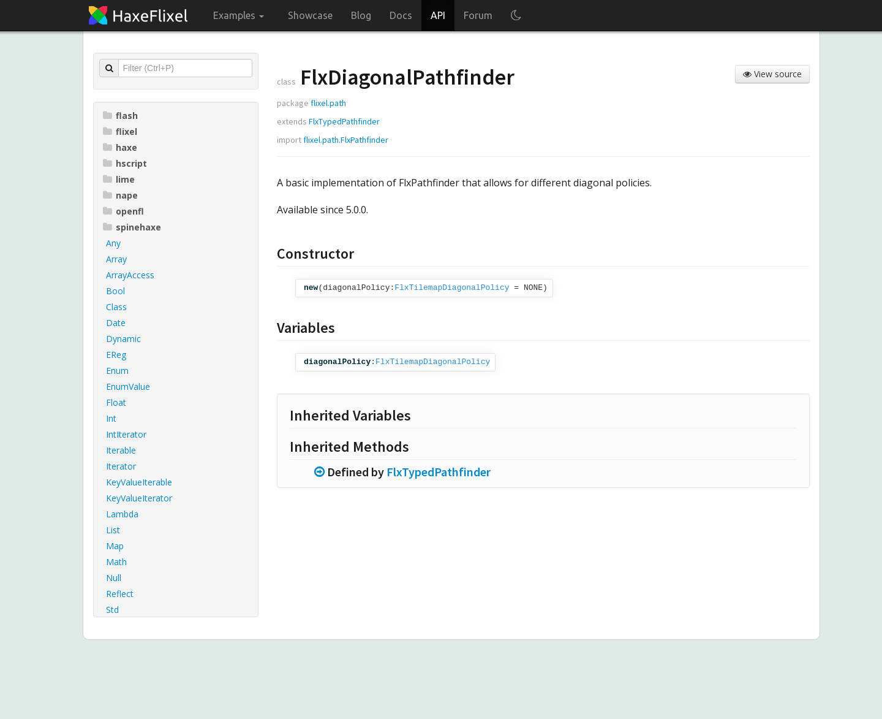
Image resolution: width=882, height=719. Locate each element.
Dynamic (123, 338)
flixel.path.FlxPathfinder (345, 139)
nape (120, 195)
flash (120, 115)
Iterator (121, 466)
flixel (120, 131)
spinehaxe (132, 227)
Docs (401, 15)
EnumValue (128, 386)
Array (116, 259)
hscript (125, 163)
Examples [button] (238, 15)
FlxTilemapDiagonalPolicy (451, 287)
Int (111, 418)
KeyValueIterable (139, 482)
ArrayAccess (130, 275)
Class (116, 307)
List (113, 530)
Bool (115, 291)
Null (113, 578)
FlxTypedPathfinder (344, 121)
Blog (361, 15)
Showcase (310, 15)
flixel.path (328, 102)
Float (116, 402)
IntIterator (126, 434)
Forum (478, 15)
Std (112, 609)
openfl (123, 211)
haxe (120, 147)
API (438, 15)
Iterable (121, 450)
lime (119, 179)
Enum (117, 370)
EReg (116, 354)
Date (116, 323)
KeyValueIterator (139, 498)
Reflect (120, 593)
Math (116, 562)
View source (772, 74)
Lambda (122, 514)
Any (113, 243)
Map (115, 546)
